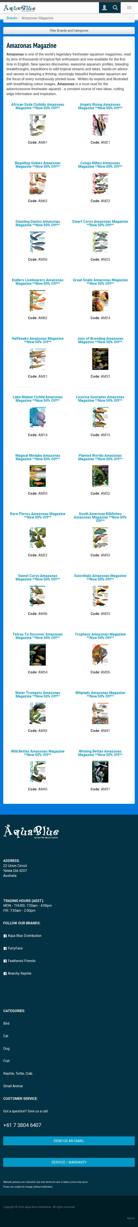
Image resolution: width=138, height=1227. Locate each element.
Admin (131, 1218)
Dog (6, 1049)
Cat (5, 1036)
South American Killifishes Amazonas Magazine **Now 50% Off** (100, 517)
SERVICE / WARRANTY (69, 1162)
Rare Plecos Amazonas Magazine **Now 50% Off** (37, 515)
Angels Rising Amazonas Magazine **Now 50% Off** (100, 106)
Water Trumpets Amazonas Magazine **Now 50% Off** (37, 694)
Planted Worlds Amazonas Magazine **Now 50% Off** (100, 457)
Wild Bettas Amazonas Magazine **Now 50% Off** (38, 753)
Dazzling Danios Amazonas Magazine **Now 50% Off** (38, 223)
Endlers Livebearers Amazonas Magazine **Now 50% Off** (37, 282)
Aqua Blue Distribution (22, 936)
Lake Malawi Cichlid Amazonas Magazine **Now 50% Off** (38, 399)
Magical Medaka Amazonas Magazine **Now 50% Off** (37, 457)
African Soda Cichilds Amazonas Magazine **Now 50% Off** (37, 106)
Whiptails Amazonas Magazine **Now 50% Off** (100, 694)
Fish (6, 1061)
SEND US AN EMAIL (69, 1141)
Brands (11, 18)
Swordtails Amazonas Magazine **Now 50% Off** (100, 577)
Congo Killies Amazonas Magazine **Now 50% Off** (100, 165)
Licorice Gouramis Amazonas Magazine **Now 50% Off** (100, 399)
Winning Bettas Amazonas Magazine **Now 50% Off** (100, 753)
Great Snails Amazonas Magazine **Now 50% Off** (100, 282)
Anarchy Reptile (17, 973)
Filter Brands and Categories (69, 30)
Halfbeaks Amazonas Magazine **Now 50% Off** (38, 340)
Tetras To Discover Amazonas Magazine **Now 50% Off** (38, 636)
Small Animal (13, 1086)
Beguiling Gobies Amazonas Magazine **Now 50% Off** (38, 165)
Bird (6, 1023)
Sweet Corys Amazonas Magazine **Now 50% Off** (38, 577)
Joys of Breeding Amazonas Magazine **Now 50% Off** (100, 340)
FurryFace (13, 948)
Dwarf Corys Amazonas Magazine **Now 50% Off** (100, 223)
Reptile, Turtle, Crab (17, 1073)
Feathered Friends (19, 961)
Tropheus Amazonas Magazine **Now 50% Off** (100, 636)
